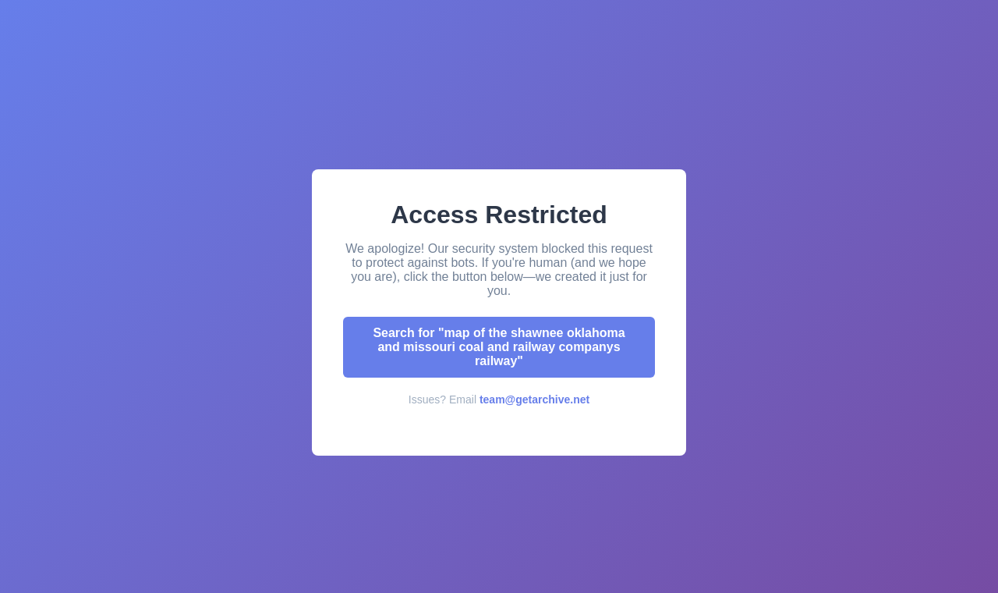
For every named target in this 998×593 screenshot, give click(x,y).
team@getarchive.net (534, 399)
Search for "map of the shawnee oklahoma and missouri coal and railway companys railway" (499, 347)
